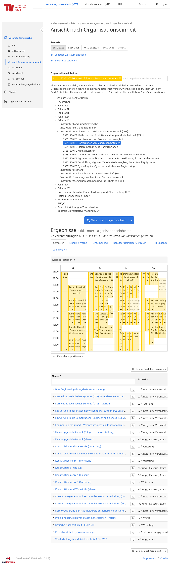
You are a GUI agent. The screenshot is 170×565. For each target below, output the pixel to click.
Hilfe (120, 4)
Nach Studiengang (18, 56)
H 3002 (112, 280)
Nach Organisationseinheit (24, 62)
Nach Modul (15, 78)
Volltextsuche (16, 50)
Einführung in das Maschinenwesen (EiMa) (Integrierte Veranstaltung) (94, 410)
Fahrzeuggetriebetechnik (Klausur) (74, 439)
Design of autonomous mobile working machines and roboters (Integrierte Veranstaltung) (105, 453)
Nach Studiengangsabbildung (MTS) (25, 84)
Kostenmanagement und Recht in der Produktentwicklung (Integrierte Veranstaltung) (103, 496)
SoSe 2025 (74, 47)
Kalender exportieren (68, 356)
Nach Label (15, 73)
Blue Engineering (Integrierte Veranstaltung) (80, 389)
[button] (66, 349)
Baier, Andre (164, 289)
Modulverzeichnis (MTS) (98, 4)
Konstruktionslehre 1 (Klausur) (72, 475)
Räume (9, 91)
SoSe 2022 (58, 47)
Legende (161, 242)
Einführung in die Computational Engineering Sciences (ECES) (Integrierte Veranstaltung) (105, 417)
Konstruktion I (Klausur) (68, 467)
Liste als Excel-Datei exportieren (149, 369)
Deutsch (143, 4)
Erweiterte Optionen (64, 60)
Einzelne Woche (78, 242)
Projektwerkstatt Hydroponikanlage (74, 532)
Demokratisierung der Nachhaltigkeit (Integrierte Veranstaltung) (91, 510)
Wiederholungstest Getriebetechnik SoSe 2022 (81, 539)
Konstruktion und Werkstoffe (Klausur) (76, 489)
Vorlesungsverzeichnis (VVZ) (62, 4)
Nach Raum (15, 67)
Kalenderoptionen (62, 259)
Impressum (149, 558)
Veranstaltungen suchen (106, 220)
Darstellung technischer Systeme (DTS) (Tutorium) (83, 403)
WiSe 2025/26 (91, 47)
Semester (56, 42)
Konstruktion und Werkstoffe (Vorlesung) (78, 446)
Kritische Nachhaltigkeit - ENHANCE (75, 524)
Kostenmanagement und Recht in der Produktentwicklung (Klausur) (93, 503)
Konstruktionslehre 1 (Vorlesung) (73, 460)
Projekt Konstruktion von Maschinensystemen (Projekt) (85, 517)
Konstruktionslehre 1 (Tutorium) (85, 327)
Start (11, 45)
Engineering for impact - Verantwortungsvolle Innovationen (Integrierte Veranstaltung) (104, 425)
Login (161, 4)
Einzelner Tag (100, 242)
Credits (164, 558)
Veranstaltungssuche (17, 37)
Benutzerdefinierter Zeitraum (129, 242)
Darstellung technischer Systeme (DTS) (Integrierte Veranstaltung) (92, 396)
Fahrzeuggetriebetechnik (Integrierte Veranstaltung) (84, 432)
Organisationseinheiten (17, 101)
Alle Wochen (60, 249)
